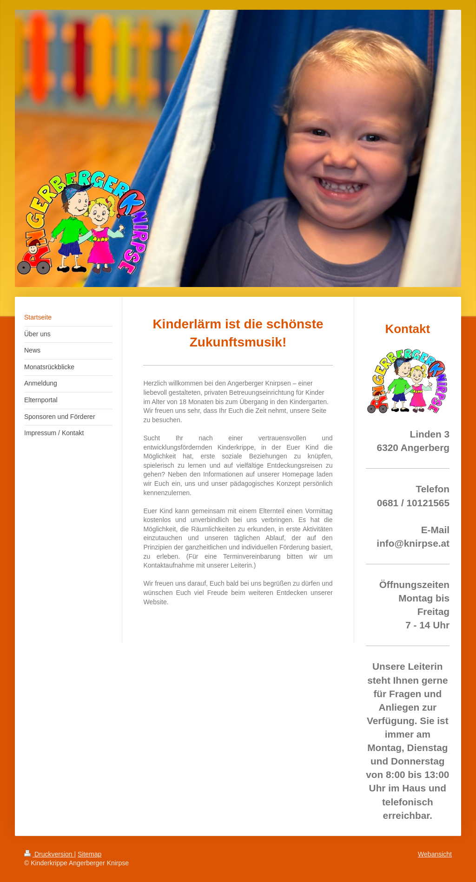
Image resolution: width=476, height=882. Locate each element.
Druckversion (49, 854)
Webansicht (435, 854)
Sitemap (89, 854)
